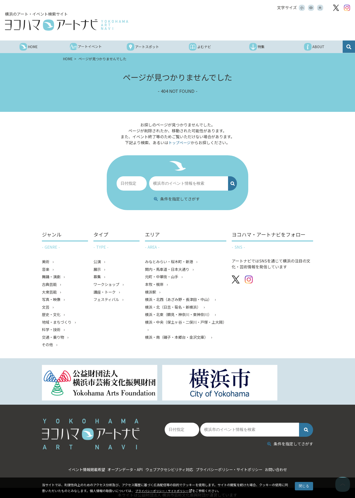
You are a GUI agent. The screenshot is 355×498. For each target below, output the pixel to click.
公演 (97, 262)
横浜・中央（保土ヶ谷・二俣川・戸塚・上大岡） (184, 329)
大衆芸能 (50, 293)
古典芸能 (50, 285)
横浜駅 (151, 293)
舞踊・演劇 (52, 277)
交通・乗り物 (54, 341)
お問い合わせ (292, 458)
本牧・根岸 (155, 285)
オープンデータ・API (117, 458)
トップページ (179, 142)
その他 (48, 349)
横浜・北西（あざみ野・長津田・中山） (181, 301)
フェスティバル (107, 301)
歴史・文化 (52, 317)
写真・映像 (52, 301)
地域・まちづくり (58, 325)
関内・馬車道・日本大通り (169, 270)
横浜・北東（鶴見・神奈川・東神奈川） (181, 317)
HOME (68, 58)
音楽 (46, 270)
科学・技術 (52, 333)
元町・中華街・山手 (163, 277)
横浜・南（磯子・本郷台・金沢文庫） (179, 341)
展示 (97, 270)
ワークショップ (107, 285)
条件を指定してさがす (177, 199)
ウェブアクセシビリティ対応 (168, 458)
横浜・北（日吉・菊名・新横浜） (175, 309)
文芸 (46, 309)
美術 (46, 262)
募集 (97, 277)
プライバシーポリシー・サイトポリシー (164, 490)
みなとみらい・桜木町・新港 (171, 262)
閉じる (304, 486)
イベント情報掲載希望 (71, 458)
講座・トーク (105, 293)
